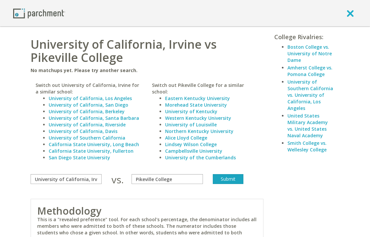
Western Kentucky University (198, 118)
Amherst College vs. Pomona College (310, 71)
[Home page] (39, 13)
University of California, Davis (83, 131)
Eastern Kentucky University (197, 98)
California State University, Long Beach (94, 144)
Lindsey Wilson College (191, 144)
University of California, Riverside (87, 124)
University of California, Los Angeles (90, 98)
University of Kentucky (191, 111)
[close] (350, 13)
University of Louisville (191, 124)
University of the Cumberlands (200, 157)
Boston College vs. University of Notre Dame (309, 53)
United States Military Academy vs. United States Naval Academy (307, 126)
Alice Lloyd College (186, 138)
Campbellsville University (193, 151)
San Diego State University (79, 157)
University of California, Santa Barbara (94, 118)
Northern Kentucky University (199, 131)
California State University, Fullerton (91, 151)
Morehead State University (196, 105)
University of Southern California (87, 138)
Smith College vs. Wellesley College (307, 146)
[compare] (66, 179)
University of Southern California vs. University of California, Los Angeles (310, 95)
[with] (167, 179)
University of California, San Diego (88, 105)
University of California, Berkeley (87, 111)
